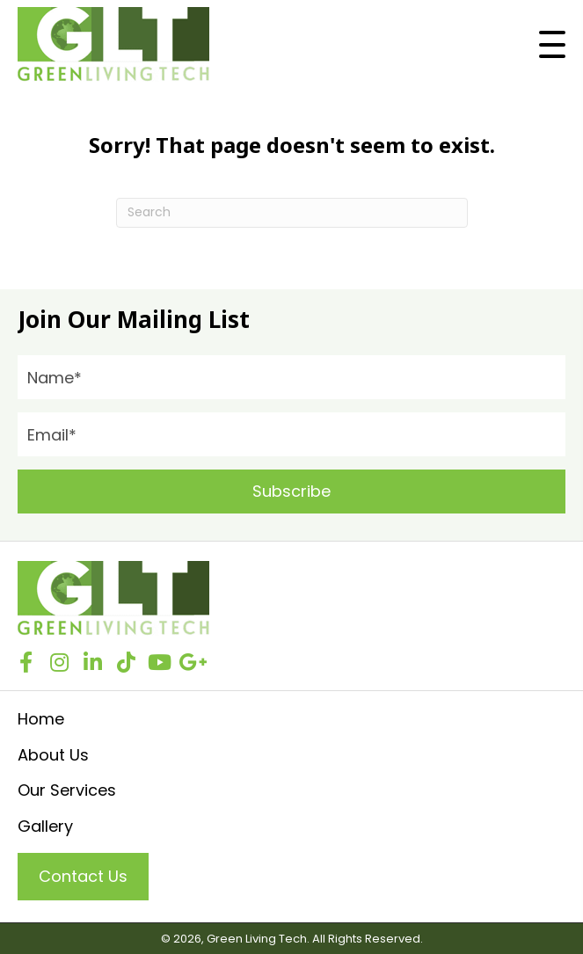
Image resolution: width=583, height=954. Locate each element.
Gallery (45, 826)
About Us (53, 755)
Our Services (67, 790)
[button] (552, 45)
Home (41, 719)
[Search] (292, 213)
